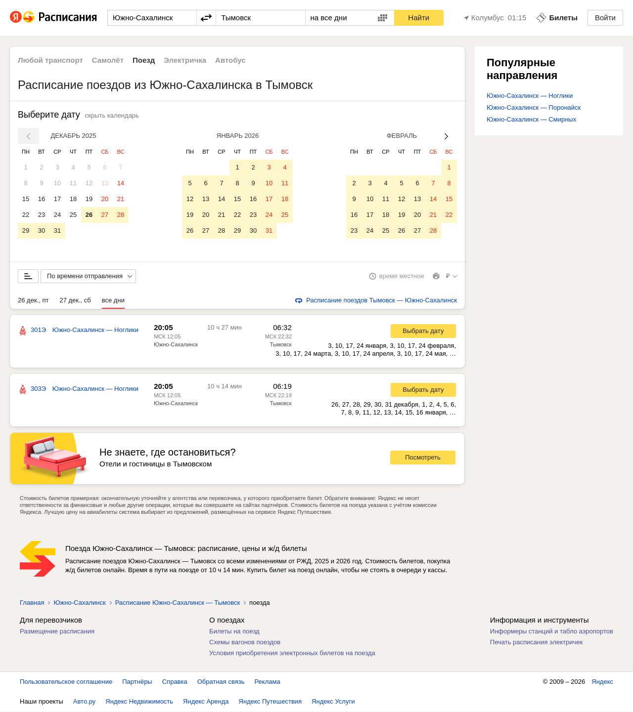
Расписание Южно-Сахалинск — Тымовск (177, 603)
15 (25, 199)
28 (120, 214)
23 (41, 214)
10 (57, 183)
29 (25, 230)
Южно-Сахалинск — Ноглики (530, 95)
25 (73, 214)
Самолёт (108, 60)
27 (104, 214)
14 (120, 183)
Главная (32, 603)
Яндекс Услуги (333, 702)
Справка (174, 682)
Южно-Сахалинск (176, 345)
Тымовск (281, 345)
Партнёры (137, 682)
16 (41, 199)
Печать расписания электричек (536, 642)
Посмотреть (423, 457)
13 (104, 183)
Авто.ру (84, 702)
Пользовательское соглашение (66, 682)
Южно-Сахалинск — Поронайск (534, 107)
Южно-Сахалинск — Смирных (531, 119)
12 (89, 183)
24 (57, 214)
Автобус (230, 60)
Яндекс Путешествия (270, 702)
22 (25, 214)
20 (104, 199)
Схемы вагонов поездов (244, 642)
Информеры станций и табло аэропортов (551, 631)
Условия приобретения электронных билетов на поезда (292, 653)
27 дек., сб (74, 300)
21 (120, 199)
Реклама (267, 682)
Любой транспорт (50, 60)
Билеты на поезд (234, 631)
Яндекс (602, 682)
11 (73, 183)
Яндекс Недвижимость (139, 702)
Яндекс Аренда (205, 702)
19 (89, 199)
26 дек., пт (33, 300)
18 (73, 199)
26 (89, 214)
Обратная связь (221, 682)
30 (41, 230)
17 (57, 199)
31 (57, 230)
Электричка (185, 60)
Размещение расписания (57, 631)
